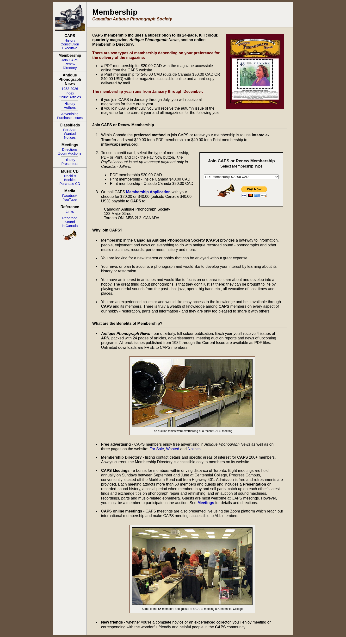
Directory (70, 68)
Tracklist (69, 176)
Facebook (70, 196)
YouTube (70, 199)
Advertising (70, 114)
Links (70, 211)
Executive (69, 48)
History (69, 40)
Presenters (69, 164)
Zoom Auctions (69, 153)
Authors (70, 107)
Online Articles (70, 97)
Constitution (70, 44)
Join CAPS (69, 60)
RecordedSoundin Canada (70, 222)
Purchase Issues (70, 118)
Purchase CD (69, 184)
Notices (69, 137)
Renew (69, 64)
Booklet (69, 180)
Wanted (70, 134)
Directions (69, 149)
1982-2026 (70, 89)
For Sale (69, 130)
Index (70, 93)
